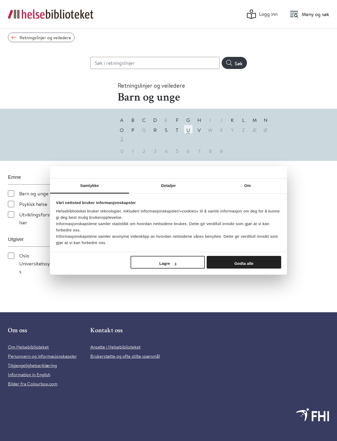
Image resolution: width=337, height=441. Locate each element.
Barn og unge (33, 193)
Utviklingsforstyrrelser (40, 218)
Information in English (29, 374)
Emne (14, 177)
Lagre (167, 263)
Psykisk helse (33, 204)
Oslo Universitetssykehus (40, 263)
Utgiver (16, 239)
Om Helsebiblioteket (28, 347)
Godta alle (244, 263)
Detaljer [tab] (168, 185)
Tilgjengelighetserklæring (32, 365)
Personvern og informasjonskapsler (42, 356)
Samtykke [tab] (89, 185)
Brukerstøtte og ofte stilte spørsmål (125, 356)
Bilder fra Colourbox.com (32, 384)
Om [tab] (247, 185)
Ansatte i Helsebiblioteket (115, 347)
